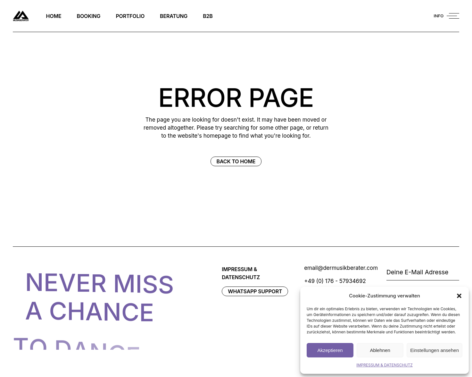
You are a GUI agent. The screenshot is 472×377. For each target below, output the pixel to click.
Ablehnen (380, 350)
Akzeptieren (330, 350)
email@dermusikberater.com (341, 268)
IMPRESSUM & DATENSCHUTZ (384, 365)
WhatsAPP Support (255, 291)
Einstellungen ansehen (434, 350)
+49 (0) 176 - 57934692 (335, 281)
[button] (459, 296)
